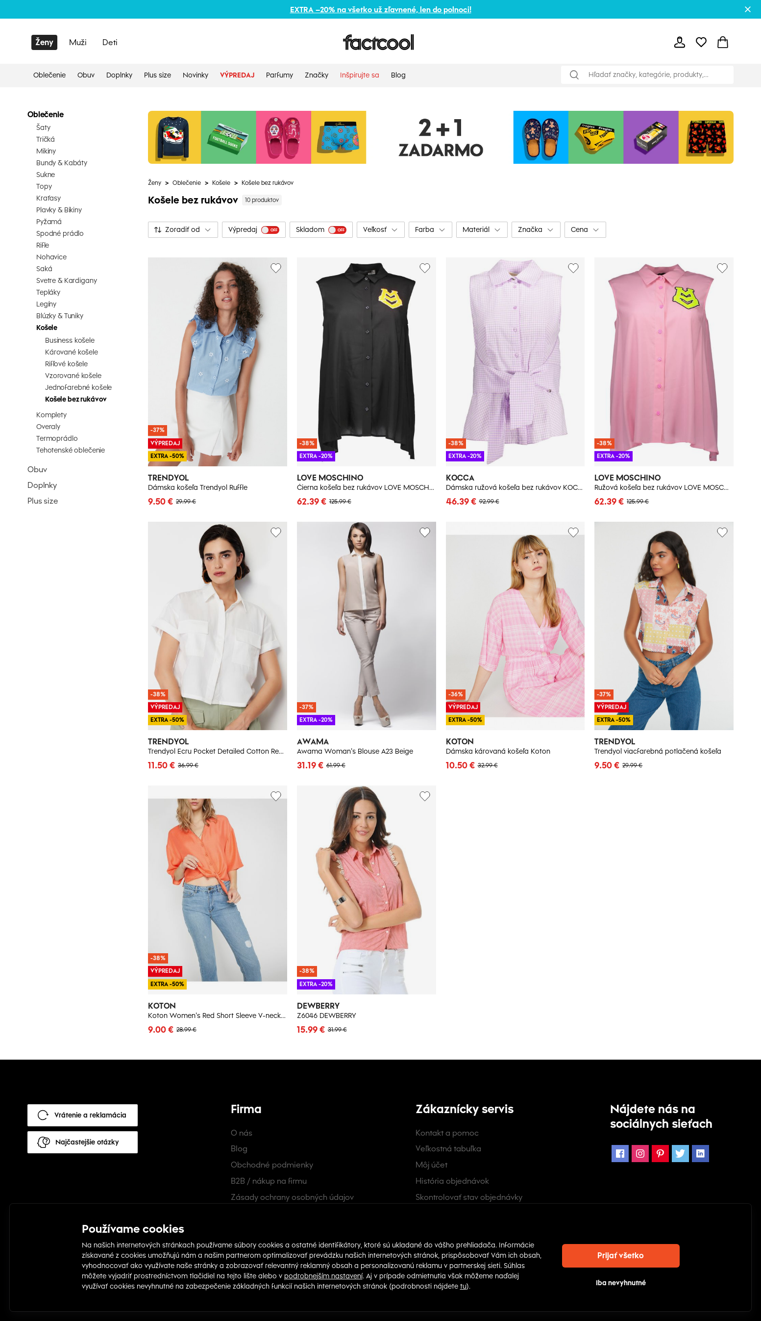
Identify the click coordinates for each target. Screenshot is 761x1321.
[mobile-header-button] (679, 42)
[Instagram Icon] (640, 1153)
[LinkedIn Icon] (700, 1153)
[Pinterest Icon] (660, 1153)
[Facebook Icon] (620, 1153)
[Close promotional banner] (747, 9)
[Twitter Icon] (680, 1153)
